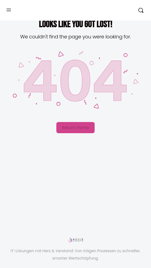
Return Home (75, 127)
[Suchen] (141, 10)
